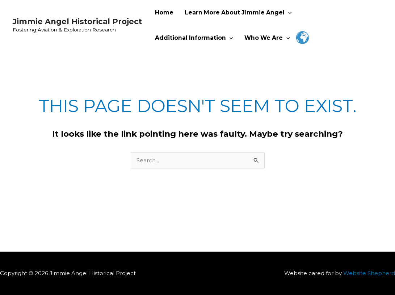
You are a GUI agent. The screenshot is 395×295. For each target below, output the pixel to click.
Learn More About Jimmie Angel (238, 12)
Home (164, 12)
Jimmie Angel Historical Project (77, 21)
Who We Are (267, 38)
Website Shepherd (369, 273)
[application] (288, 12)
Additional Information (194, 38)
